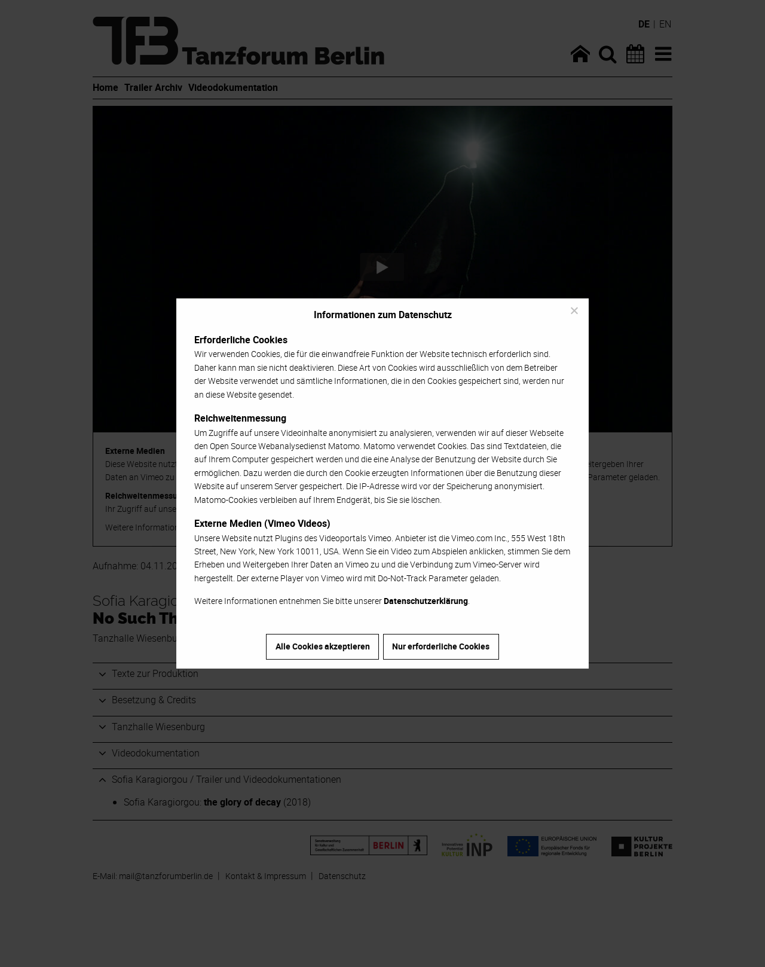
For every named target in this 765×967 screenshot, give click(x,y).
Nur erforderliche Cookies (440, 646)
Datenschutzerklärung (426, 600)
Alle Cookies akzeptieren (323, 646)
